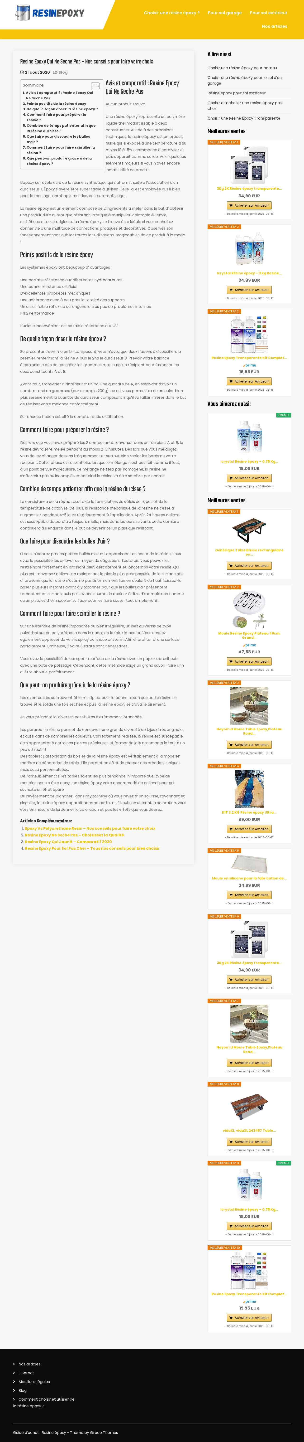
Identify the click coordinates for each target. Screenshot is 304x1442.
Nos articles (274, 26)
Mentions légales (34, 1381)
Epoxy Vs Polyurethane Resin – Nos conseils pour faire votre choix (90, 828)
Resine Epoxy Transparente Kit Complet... (249, 358)
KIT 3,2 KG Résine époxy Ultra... (249, 812)
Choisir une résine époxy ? (172, 13)
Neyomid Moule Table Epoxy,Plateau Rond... (249, 731)
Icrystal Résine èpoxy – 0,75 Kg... (249, 461)
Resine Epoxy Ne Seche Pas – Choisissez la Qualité (74, 835)
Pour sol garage (225, 13)
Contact (26, 1373)
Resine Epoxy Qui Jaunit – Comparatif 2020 (68, 842)
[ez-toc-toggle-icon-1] (93, 86)
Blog (63, 72)
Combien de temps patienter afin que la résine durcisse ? (61, 128)
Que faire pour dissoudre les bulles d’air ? (58, 139)
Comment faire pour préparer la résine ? (56, 117)
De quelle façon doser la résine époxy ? (62, 109)
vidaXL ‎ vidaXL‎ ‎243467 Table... (249, 1130)
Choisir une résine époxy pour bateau (242, 68)
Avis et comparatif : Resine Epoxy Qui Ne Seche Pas (59, 95)
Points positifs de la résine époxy (56, 103)
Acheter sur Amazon (252, 205)
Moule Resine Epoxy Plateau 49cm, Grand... (249, 635)
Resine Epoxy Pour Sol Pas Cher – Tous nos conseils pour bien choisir (92, 848)
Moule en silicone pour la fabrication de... (249, 878)
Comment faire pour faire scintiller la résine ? (61, 150)
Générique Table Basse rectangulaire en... (249, 552)
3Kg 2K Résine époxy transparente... (249, 188)
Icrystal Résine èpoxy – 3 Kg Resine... (249, 273)
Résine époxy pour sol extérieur (237, 93)
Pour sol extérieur (268, 13)
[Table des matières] (95, 86)
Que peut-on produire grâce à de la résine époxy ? (59, 161)
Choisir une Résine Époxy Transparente (244, 118)
